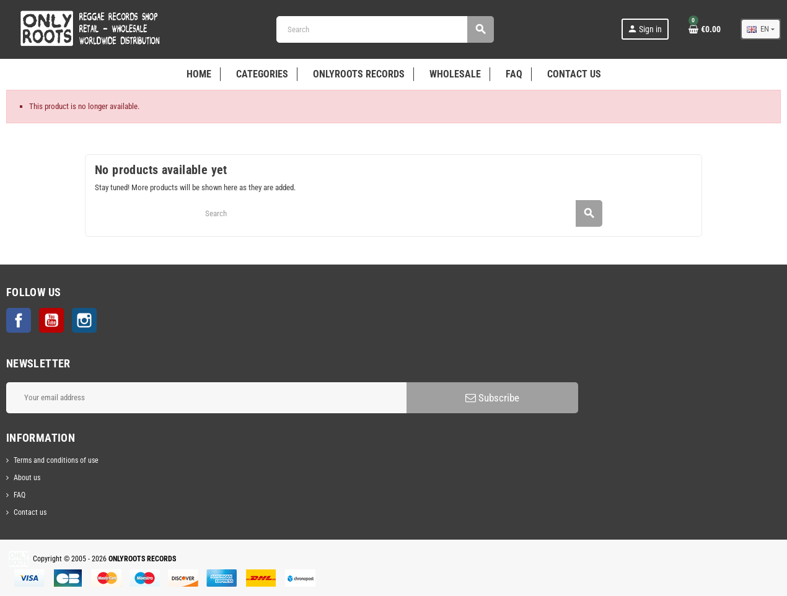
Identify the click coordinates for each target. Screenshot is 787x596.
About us (27, 477)
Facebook (18, 320)
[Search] (384, 29)
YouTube (51, 320)
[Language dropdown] (761, 29)
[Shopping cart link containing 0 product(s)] (704, 29)
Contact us (30, 512)
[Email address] (206, 397)
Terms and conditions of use (56, 460)
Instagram (84, 320)
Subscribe (492, 398)
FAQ (19, 495)
